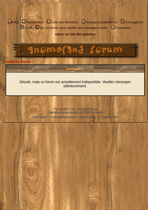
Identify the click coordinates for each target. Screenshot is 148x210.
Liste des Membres (62, 22)
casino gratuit (39, 117)
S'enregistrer (132, 22)
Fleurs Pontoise (87, 117)
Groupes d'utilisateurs (99, 22)
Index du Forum (19, 61)
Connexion (121, 27)
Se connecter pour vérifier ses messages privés (72, 27)
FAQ (13, 22)
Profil (26, 27)
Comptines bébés (109, 117)
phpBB (63, 109)
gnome (77, 112)
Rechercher (32, 22)
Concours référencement (62, 117)
